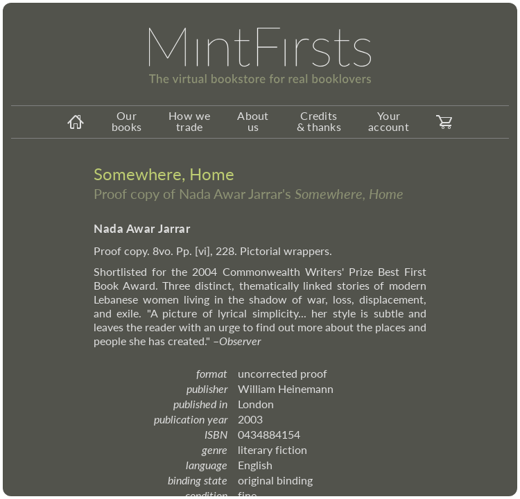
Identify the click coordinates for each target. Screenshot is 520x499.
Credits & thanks (319, 121)
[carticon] (444, 122)
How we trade (189, 121)
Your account (388, 121)
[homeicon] (75, 122)
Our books (126, 121)
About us (252, 121)
